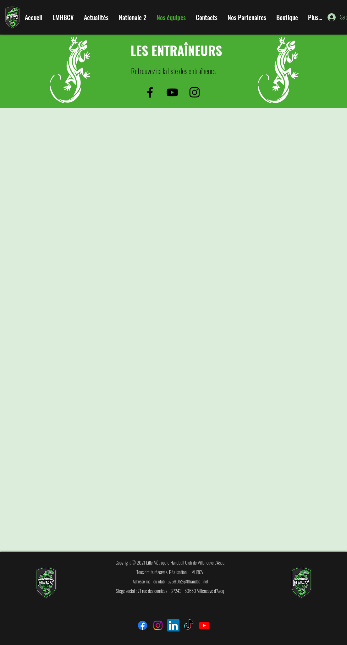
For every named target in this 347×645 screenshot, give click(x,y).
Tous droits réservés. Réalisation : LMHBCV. (170, 571)
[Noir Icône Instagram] (194, 92)
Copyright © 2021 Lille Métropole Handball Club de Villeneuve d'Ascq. (170, 562)
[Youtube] (204, 625)
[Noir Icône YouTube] (172, 92)
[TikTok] (189, 625)
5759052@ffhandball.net (188, 581)
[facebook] (150, 92)
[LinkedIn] (173, 625)
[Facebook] (142, 625)
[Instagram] (158, 625)
